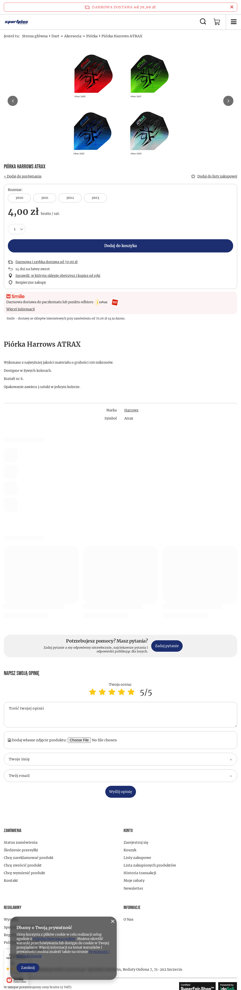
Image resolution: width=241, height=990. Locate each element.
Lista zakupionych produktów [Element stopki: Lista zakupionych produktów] (150, 865)
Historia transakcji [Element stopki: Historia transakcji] (140, 873)
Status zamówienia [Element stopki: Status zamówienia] (21, 842)
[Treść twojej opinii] (120, 714)
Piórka (92, 36)
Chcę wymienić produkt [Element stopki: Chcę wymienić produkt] (24, 873)
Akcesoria (72, 36)
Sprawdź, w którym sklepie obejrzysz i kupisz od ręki (57, 276)
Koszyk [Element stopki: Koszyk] (130, 850)
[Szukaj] (203, 21)
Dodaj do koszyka (120, 245)
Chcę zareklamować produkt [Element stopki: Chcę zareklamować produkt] (29, 857)
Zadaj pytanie (167, 646)
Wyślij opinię (120, 791)
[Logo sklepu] (16, 22)
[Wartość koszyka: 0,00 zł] (217, 21)
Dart (55, 36)
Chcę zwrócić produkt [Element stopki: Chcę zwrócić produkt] (23, 865)
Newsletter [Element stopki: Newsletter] (133, 888)
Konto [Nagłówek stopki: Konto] (128, 830)
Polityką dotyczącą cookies (54, 939)
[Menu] (233, 21)
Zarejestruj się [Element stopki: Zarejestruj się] (136, 842)
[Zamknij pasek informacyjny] (231, 7)
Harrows (131, 410)
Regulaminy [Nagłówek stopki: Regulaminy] (12, 907)
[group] (120, 103)
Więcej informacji (20, 309)
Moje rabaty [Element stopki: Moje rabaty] (134, 880)
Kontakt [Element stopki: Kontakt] (11, 880)
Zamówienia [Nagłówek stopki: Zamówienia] (12, 830)
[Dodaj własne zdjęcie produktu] (106, 740)
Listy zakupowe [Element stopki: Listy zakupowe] (137, 857)
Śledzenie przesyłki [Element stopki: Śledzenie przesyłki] (21, 850)
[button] (13, 101)
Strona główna (35, 36)
